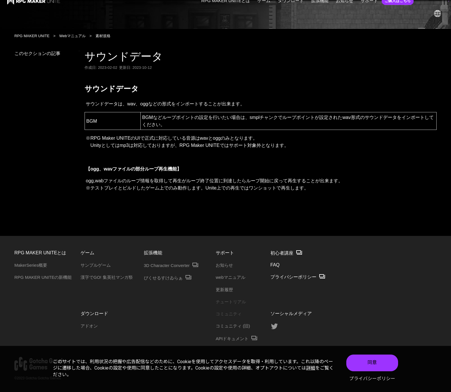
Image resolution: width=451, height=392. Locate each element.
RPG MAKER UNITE (31, 36)
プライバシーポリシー (372, 378)
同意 (372, 362)
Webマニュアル (72, 36)
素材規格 (102, 36)
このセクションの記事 (46, 53)
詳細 (310, 368)
